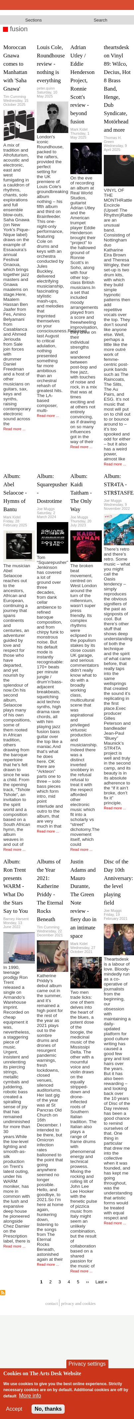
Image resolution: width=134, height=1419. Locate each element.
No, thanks (48, 1409)
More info (30, 1395)
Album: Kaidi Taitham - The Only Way (81, 492)
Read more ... (14, 429)
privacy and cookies (78, 1303)
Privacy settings (87, 1364)
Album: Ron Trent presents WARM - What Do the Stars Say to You (15, 886)
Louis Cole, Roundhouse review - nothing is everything (51, 64)
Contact (51, 1303)
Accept (14, 1409)
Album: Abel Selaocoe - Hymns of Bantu (15, 492)
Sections (33, 20)
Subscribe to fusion (2, 1292)
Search (100, 20)
